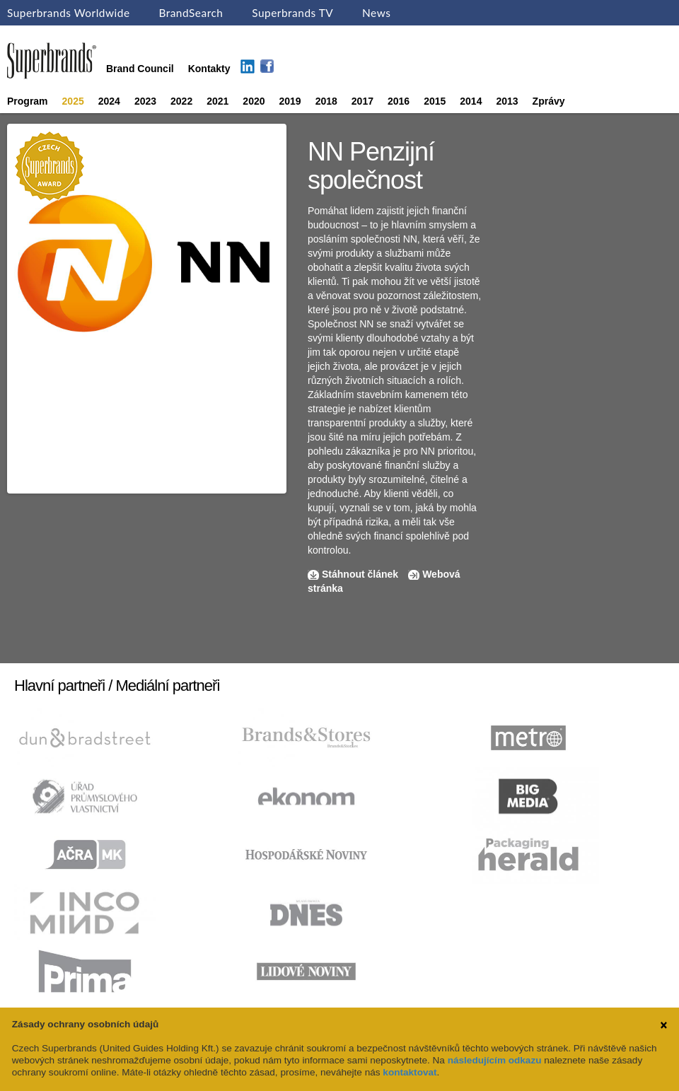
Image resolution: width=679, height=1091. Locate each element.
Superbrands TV (292, 12)
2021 (217, 101)
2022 (181, 101)
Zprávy (549, 101)
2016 (399, 101)
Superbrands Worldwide (68, 12)
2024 (109, 101)
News (376, 12)
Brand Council (140, 68)
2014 (471, 101)
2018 (326, 101)
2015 (435, 101)
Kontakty (209, 68)
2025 (73, 101)
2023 (145, 101)
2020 (254, 101)
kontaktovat (409, 1072)
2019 (290, 101)
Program (27, 101)
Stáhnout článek (360, 574)
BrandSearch (190, 12)
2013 (507, 101)
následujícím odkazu (495, 1060)
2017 (362, 101)
